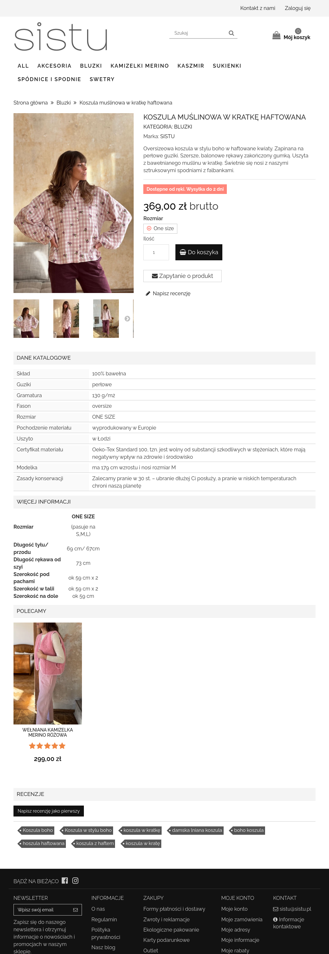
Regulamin (104, 919)
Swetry (102, 79)
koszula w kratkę (142, 830)
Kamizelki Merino (140, 66)
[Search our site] (197, 33)
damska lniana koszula (197, 830)
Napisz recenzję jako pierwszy (49, 811)
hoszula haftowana (44, 843)
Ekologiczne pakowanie (171, 930)
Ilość (148, 239)
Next (127, 318)
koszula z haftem (95, 843)
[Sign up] (75, 910)
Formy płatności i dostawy (174, 909)
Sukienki (227, 66)
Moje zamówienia (241, 919)
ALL (23, 66)
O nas (98, 909)
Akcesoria (55, 66)
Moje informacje (240, 940)
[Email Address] (41, 910)
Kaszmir (191, 66)
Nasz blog (103, 947)
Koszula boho (38, 830)
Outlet (150, 951)
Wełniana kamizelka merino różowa (47, 732)
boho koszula (249, 830)
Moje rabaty (235, 951)
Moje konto (234, 909)
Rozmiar (153, 218)
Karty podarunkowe (166, 940)
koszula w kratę (143, 843)
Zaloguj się (298, 8)
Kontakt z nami (257, 8)
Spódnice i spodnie (49, 79)
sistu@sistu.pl (295, 909)
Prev (20, 318)
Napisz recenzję (168, 293)
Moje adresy (235, 930)
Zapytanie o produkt (182, 275)
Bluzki (91, 66)
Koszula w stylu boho (88, 830)
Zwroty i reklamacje (166, 919)
